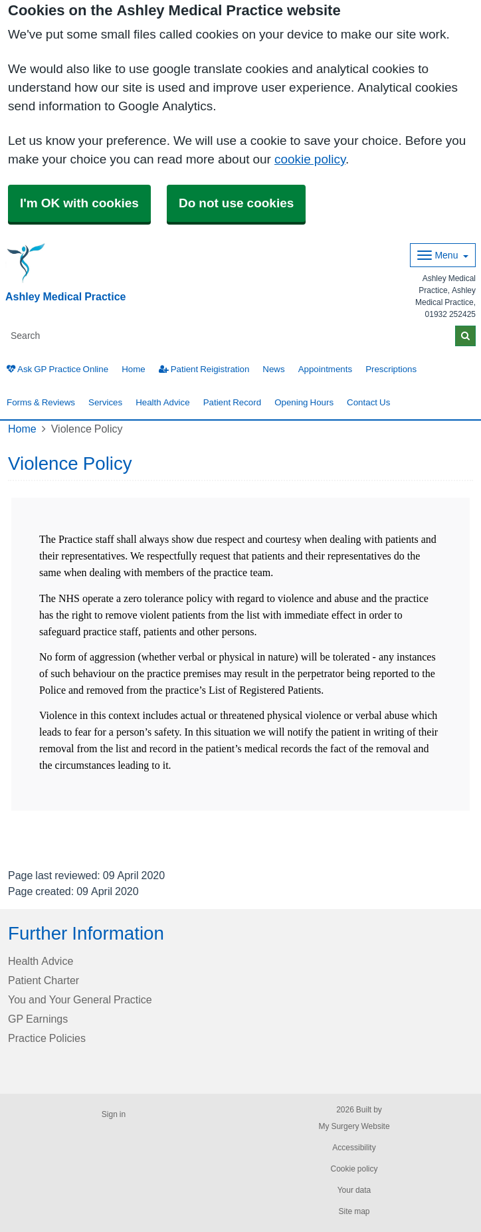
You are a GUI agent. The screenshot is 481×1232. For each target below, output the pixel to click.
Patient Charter (43, 980)
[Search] (230, 336)
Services (105, 402)
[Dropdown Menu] (443, 255)
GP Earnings (38, 1018)
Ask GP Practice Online (57, 369)
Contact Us (368, 402)
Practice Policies (47, 1038)
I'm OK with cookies (79, 203)
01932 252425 (450, 314)
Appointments (325, 369)
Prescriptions (391, 369)
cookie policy (309, 159)
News (273, 369)
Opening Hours (304, 402)
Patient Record (232, 402)
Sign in (114, 1114)
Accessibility (353, 1148)
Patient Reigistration (204, 369)
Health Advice (163, 402)
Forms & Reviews (41, 402)
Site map (353, 1211)
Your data (354, 1190)
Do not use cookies (236, 203)
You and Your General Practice (80, 999)
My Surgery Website (353, 1126)
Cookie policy (353, 1169)
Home (133, 369)
